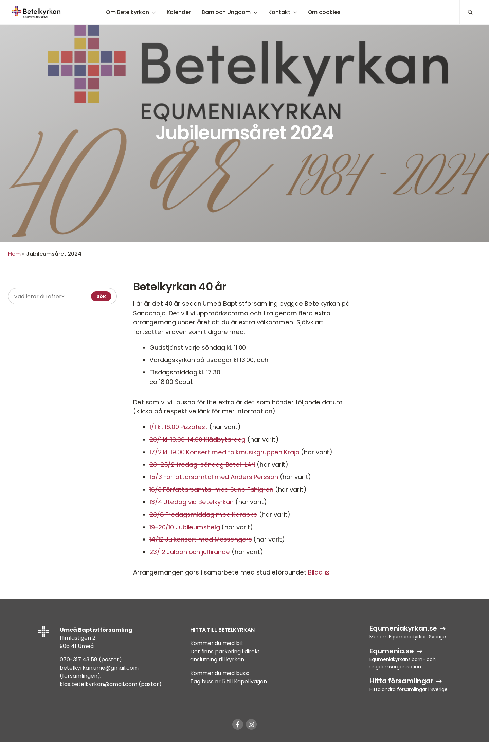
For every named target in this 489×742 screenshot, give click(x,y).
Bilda (315, 572)
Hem (14, 254)
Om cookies (324, 12)
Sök (101, 296)
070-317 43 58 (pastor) (91, 660)
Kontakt (279, 12)
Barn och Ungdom (226, 12)
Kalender (179, 12)
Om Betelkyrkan (127, 12)
